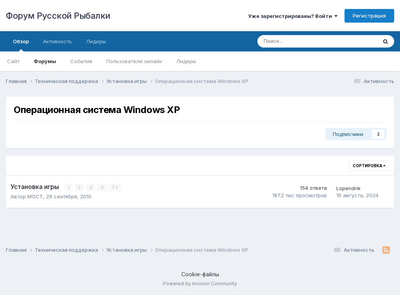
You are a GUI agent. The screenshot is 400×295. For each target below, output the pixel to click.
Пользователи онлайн (134, 61)
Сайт (13, 61)
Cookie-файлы (200, 274)
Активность (57, 41)
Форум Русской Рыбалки (58, 16)
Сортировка (369, 165)
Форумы (45, 61)
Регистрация (369, 15)
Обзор (21, 44)
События (81, 61)
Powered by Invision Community (200, 283)
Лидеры (186, 61)
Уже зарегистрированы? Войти (293, 16)
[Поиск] (295, 41)
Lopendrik (348, 188)
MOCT (35, 196)
